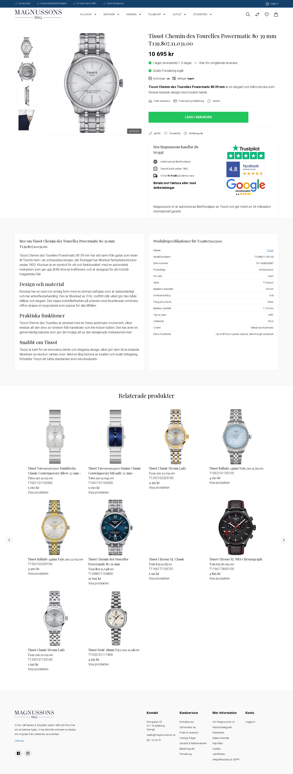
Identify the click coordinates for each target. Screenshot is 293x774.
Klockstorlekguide (222, 727)
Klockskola (218, 732)
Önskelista (172, 133)
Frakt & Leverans (189, 732)
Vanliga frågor (188, 738)
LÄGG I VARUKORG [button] (198, 117)
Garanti (213, 101)
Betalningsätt (187, 748)
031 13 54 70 (154, 740)
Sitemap (19, 740)
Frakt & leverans (159, 101)
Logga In (250, 721)
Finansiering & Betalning (188, 101)
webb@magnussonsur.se (161, 734)
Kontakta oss (187, 721)
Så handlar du (188, 727)
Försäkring (186, 754)
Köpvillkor (217, 743)
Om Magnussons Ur (223, 721)
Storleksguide (193, 133)
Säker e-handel (220, 738)
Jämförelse (218, 754)
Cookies (216, 748)
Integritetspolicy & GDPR (225, 759)
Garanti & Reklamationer (193, 743)
